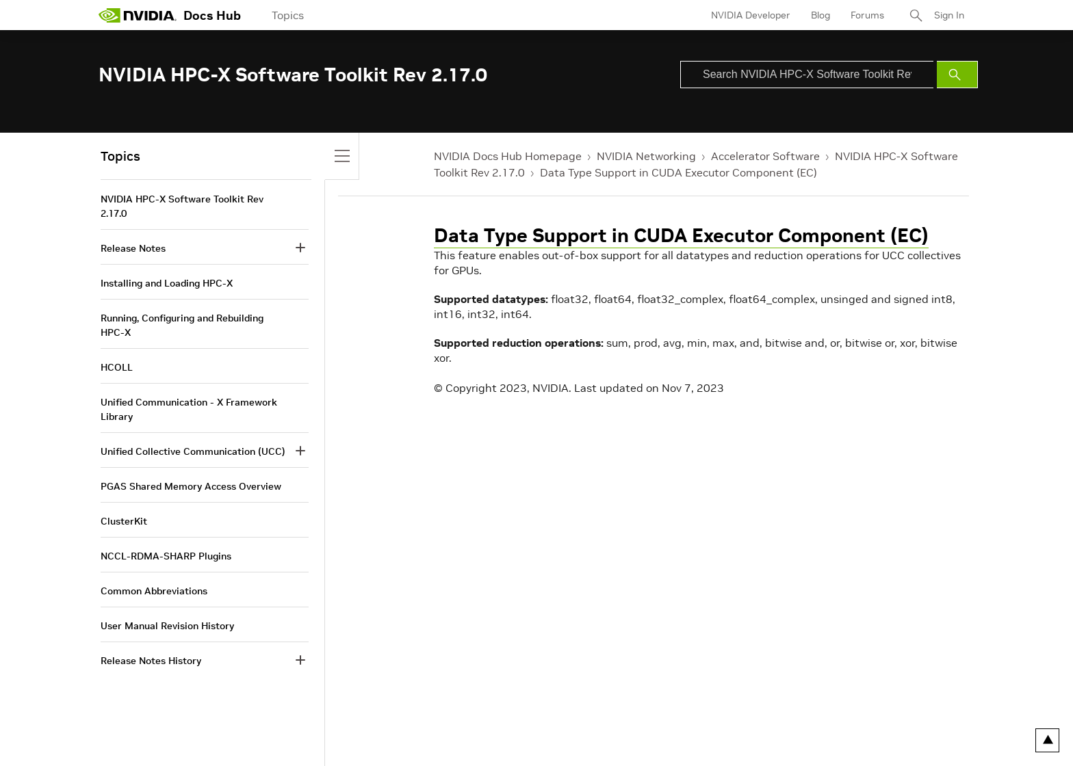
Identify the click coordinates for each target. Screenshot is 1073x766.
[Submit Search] (957, 74)
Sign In (949, 15)
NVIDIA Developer (750, 15)
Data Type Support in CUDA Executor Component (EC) (678, 172)
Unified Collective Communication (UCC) (193, 451)
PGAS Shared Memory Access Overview (191, 486)
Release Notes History (151, 661)
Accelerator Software (765, 156)
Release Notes (133, 248)
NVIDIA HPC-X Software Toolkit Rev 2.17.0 (182, 206)
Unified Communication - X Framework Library (189, 409)
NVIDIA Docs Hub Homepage (508, 156)
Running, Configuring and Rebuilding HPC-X (182, 325)
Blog (820, 15)
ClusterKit (124, 521)
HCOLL (117, 367)
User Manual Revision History (167, 626)
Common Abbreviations (154, 591)
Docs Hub (212, 15)
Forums (867, 15)
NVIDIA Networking (646, 156)
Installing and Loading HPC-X (167, 283)
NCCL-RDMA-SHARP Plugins (166, 556)
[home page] (138, 15)
